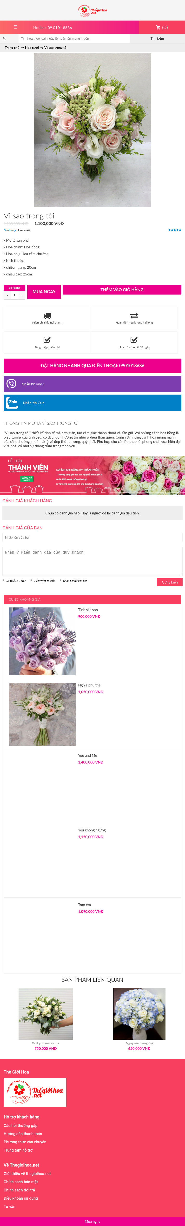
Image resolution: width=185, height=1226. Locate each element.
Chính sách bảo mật (21, 1182)
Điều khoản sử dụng (21, 1198)
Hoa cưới (24, 230)
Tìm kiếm (157, 38)
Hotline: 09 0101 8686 (52, 27)
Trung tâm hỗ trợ (18, 1150)
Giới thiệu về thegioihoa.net (27, 1173)
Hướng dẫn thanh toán (23, 1134)
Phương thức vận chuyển (25, 1142)
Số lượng (14, 287)
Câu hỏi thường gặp (20, 1125)
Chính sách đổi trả (19, 1190)
